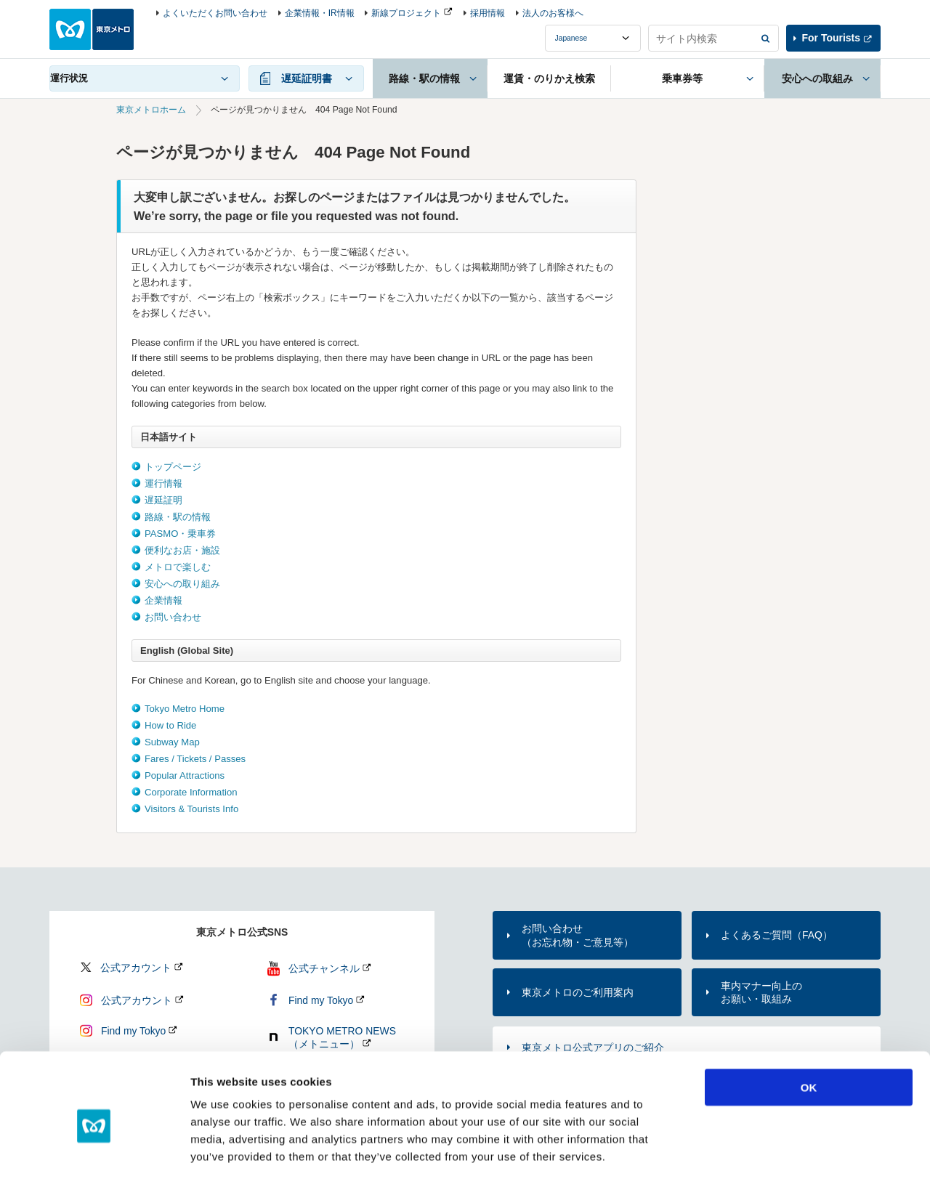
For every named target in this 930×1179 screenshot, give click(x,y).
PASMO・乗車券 (180, 533)
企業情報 (163, 600)
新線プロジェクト (406, 13)
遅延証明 (163, 500)
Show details (762, 1150)
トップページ (173, 466)
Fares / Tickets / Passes (195, 758)
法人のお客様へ (552, 13)
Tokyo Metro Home (185, 708)
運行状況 (69, 78)
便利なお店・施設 (182, 550)
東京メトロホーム (151, 110)
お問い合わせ (173, 617)
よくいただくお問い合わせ (215, 13)
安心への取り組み (182, 583)
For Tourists (831, 38)
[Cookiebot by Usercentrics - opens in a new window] (94, 1151)
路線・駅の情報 (178, 516)
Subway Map (172, 742)
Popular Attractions (185, 775)
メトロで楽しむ (178, 567)
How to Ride (170, 725)
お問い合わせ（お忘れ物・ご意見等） (578, 935)
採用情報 (487, 13)
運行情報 (163, 483)
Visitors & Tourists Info (191, 808)
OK (809, 1022)
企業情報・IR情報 (320, 13)
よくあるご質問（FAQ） (777, 935)
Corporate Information (191, 792)
